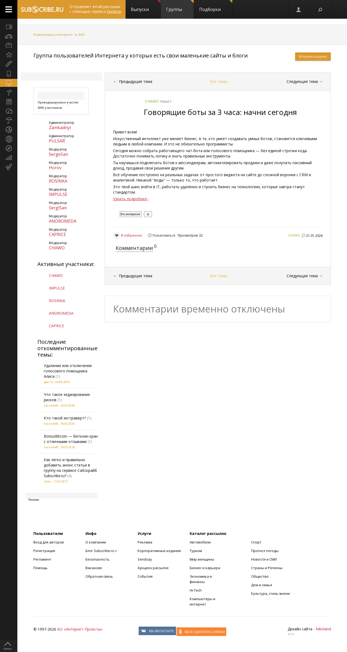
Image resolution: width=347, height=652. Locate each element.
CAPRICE (57, 234)
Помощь (40, 567)
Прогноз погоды (265, 550)
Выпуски (146, 6)
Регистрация (44, 550)
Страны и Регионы (267, 567)
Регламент (42, 559)
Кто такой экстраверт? (65, 417)
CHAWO (57, 248)
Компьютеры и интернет (53, 34)
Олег (47, 481)
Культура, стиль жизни (270, 593)
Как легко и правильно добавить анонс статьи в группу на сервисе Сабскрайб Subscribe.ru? (70, 467)
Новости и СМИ (264, 559)
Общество (260, 576)
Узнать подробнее (130, 198)
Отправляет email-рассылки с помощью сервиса (95, 9)
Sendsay (145, 559)
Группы (180, 6)
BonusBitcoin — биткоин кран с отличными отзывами (71, 439)
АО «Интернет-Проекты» (80, 629)
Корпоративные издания (159, 550)
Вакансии (93, 567)
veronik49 (51, 405)
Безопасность (97, 559)
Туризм (196, 550)
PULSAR (57, 141)
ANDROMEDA (62, 221)
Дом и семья (261, 584)
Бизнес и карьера (205, 567)
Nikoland (323, 628)
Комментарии (134, 248)
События (145, 576)
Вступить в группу (313, 56)
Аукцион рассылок (153, 567)
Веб (82, 34)
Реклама (145, 542)
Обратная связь (99, 576)
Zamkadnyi (60, 127)
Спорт (256, 542)
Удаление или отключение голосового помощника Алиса (68, 371)
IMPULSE (58, 194)
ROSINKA (58, 181)
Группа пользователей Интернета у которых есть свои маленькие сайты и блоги (140, 55)
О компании (95, 542)
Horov (55, 168)
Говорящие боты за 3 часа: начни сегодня (220, 112)
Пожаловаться (164, 235)
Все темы (218, 81)
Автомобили (200, 542)
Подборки (215, 6)
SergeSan (58, 154)
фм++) (48, 382)
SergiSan (58, 208)
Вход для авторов (48, 542)
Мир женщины (202, 559)
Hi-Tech (196, 590)
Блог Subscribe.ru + (101, 550)
